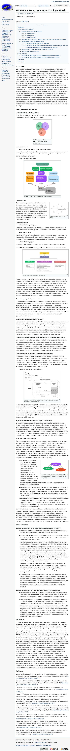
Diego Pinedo (25, 21)
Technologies (7, 46)
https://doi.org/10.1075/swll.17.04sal (30, 727)
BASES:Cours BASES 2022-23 (25, 13)
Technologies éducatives (6, 48)
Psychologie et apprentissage (7, 39)
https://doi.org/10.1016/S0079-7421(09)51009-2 (29, 718)
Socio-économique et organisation (7, 44)
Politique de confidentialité (22, 745)
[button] (2, 30)
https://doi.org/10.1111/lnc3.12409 (42, 734)
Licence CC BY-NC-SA (40, 742)
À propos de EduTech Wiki (35, 745)
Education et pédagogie (6, 32)
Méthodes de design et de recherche (6, 36)
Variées (5, 50)
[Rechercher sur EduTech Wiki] (62, 5)
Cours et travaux (8, 30)
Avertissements (47, 745)
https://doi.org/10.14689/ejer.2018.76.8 (42, 703)
